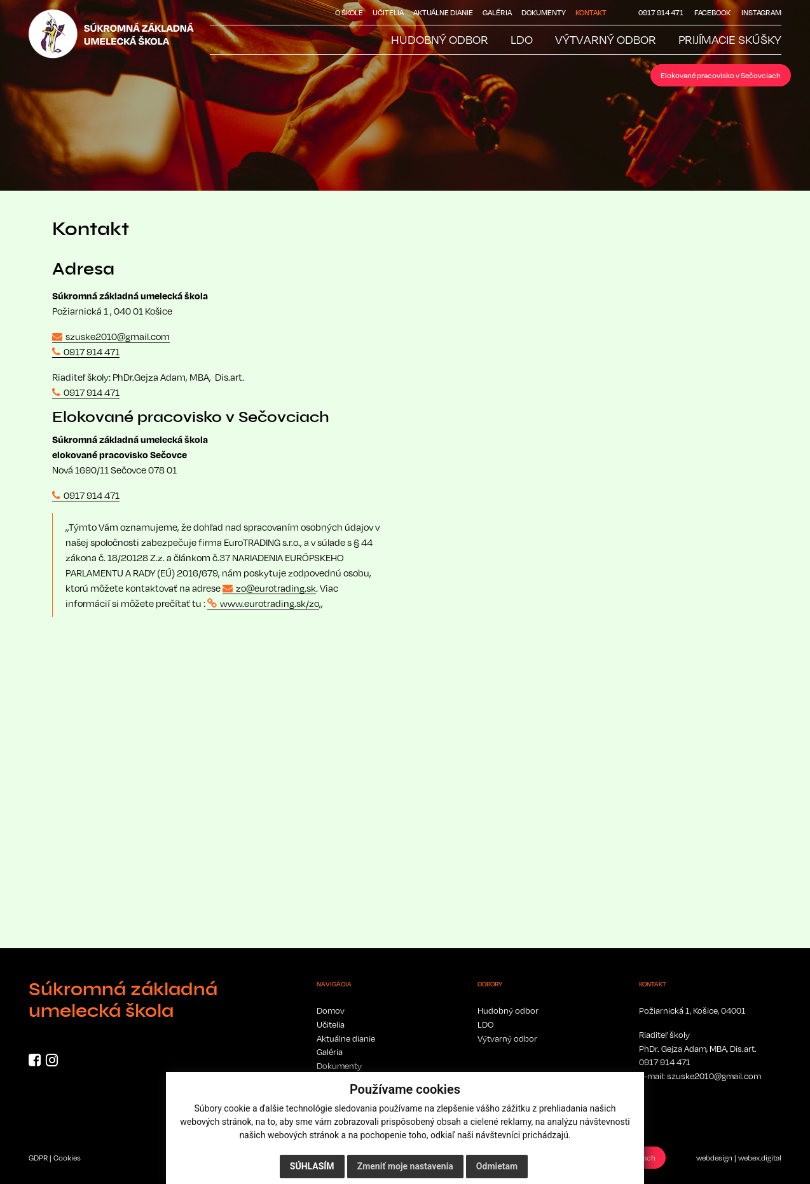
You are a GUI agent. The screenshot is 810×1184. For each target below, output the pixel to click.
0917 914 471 (92, 351)
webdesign (714, 1157)
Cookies (67, 1157)
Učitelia (388, 12)
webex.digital (759, 1157)
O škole (349, 12)
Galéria (497, 12)
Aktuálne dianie (443, 12)
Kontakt (591, 12)
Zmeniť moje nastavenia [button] (405, 1166)
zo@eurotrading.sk (276, 588)
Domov (331, 1010)
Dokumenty (543, 12)
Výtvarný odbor (507, 1038)
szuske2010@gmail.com (117, 336)
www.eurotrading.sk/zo (269, 603)
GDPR (38, 1157)
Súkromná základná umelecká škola (123, 1000)
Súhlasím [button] (312, 1166)
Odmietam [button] (497, 1166)
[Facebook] (35, 1062)
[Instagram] (52, 1062)
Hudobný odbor (508, 1010)
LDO (485, 1024)
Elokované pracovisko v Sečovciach (721, 75)
